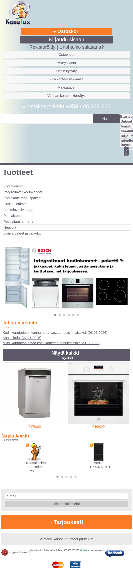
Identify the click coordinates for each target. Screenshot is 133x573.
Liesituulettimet (14, 204)
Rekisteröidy (42, 47)
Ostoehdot (66, 54)
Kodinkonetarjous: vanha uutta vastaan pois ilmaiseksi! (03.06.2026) (55, 332)
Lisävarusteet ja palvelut (22, 233)
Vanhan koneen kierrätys (66, 96)
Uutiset (126, 121)
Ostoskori (66, 31)
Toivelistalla (126, 151)
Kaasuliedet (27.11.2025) (22, 338)
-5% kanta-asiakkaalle (66, 79)
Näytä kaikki (65, 353)
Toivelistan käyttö (126, 143)
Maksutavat (66, 87)
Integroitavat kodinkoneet (22, 192)
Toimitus (126, 126)
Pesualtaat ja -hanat (18, 221)
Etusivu (126, 116)
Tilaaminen (126, 131)
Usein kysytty (66, 71)
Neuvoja (9, 227)
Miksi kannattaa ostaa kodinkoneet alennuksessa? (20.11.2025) (51, 343)
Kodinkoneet (13, 186)
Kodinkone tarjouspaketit (22, 198)
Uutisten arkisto (19, 322)
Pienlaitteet (12, 216)
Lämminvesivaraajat (18, 210)
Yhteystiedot (66, 63)
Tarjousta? (126, 136)
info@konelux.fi (49, 550)
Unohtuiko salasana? (81, 47)
